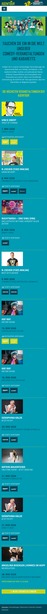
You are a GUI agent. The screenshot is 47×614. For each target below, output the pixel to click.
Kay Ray (6, 319)
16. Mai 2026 (9, 377)
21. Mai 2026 (9, 476)
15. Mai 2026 (9, 328)
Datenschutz (24, 607)
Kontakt (38, 607)
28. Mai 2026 (9, 574)
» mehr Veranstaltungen (23, 591)
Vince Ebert (9, 120)
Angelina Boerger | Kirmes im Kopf (23, 565)
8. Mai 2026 (8, 178)
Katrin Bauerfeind (13, 467)
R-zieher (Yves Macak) (15, 169)
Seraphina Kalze (12, 418)
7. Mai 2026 (8, 129)
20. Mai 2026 (9, 427)
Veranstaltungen (14, 607)
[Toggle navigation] (4, 9)
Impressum (5, 610)
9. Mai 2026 (8, 279)
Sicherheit (32, 607)
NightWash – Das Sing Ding (18, 218)
